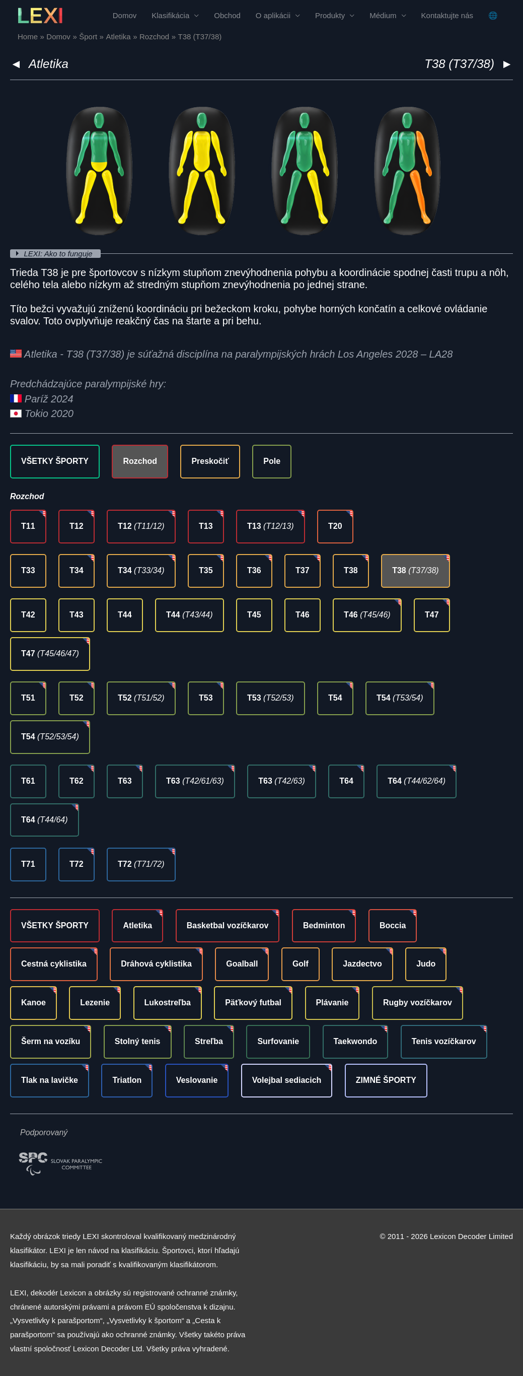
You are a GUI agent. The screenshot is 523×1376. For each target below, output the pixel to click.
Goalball (242, 963)
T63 (125, 781)
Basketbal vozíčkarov (228, 925)
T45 (254, 614)
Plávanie (332, 1002)
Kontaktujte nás (447, 15)
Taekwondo (356, 1041)
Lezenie (95, 1002)
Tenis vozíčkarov (444, 1041)
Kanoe (33, 1002)
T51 (28, 698)
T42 (28, 614)
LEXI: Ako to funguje (59, 253)
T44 (125, 614)
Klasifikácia (170, 15)
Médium (382, 15)
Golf (300, 963)
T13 (206, 526)
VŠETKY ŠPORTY (55, 461)
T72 (76, 864)
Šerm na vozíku (50, 1041)
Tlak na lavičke (49, 1080)
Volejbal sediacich (287, 1080)
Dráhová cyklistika (156, 963)
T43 (76, 614)
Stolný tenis (138, 1041)
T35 (206, 570)
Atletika (48, 64)
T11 (28, 526)
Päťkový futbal (253, 1002)
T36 (254, 570)
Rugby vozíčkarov (417, 1002)
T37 (302, 570)
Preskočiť (210, 461)
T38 (351, 570)
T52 (76, 698)
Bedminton (324, 925)
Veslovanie (197, 1080)
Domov (125, 15)
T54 (335, 698)
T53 (206, 698)
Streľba (209, 1041)
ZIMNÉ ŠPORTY (386, 1080)
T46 (302, 614)
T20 (335, 526)
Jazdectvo (362, 963)
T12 (76, 526)
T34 (76, 570)
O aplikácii (273, 15)
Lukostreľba (167, 1002)
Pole (271, 461)
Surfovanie (278, 1041)
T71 (28, 864)
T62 (76, 781)
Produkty (330, 15)
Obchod (227, 15)
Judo (425, 963)
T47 (432, 614)
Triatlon (126, 1080)
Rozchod (140, 461)
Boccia (393, 925)
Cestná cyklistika (54, 963)
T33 (28, 570)
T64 (346, 781)
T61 (28, 781)
